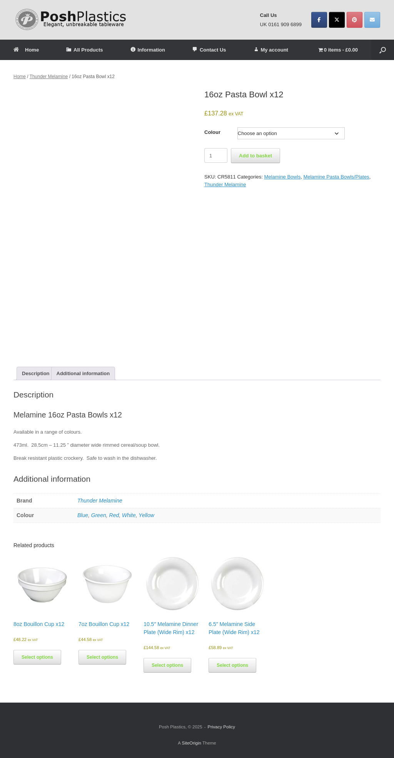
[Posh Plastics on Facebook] (319, 20)
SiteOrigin (191, 743)
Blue (82, 515)
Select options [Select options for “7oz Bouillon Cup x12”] (102, 657)
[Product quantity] (215, 155)
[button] (382, 50)
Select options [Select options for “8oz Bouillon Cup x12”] (37, 657)
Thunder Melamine (49, 76)
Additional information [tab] (83, 373)
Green (98, 515)
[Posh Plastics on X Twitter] (337, 20)
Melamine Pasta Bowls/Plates (336, 177)
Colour (212, 132)
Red (114, 515)
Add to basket (255, 156)
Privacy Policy (221, 727)
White (129, 515)
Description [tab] (36, 373)
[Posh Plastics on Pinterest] (354, 20)
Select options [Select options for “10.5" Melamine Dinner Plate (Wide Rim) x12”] (167, 665)
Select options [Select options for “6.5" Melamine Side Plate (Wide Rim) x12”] (232, 665)
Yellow (146, 515)
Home (26, 50)
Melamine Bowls (282, 177)
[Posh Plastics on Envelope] (372, 20)
